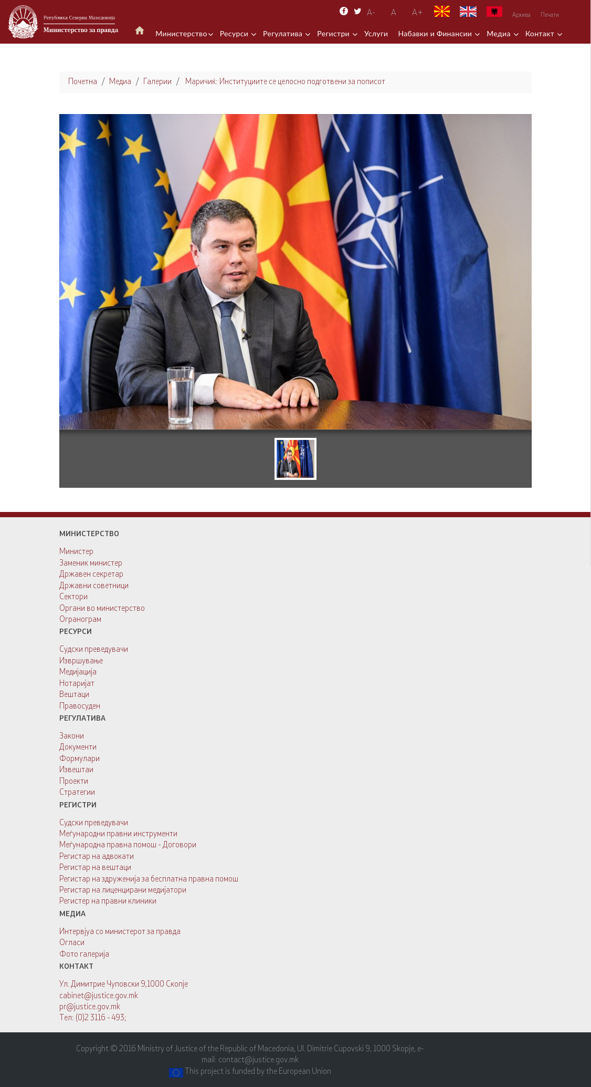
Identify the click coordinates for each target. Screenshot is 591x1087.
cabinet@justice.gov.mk (98, 996)
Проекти (73, 782)
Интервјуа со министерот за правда (120, 932)
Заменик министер (90, 564)
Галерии (157, 82)
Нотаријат (76, 684)
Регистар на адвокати (96, 857)
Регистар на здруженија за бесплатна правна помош (148, 880)
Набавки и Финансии (436, 33)
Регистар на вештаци (95, 868)
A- (371, 13)
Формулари (79, 759)
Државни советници (94, 586)
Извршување (81, 661)
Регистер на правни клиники (107, 902)
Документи (78, 748)
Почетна (82, 82)
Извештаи (76, 770)
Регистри (334, 33)
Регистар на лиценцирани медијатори (122, 891)
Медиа (499, 33)
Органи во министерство (102, 609)
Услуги (376, 33)
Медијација (78, 672)
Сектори (73, 597)
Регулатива (283, 33)
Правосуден (79, 707)
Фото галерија (84, 955)
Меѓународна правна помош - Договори (127, 845)
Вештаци (74, 695)
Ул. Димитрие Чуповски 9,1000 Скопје (123, 985)
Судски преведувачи (93, 650)
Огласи (72, 943)
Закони (71, 737)
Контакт (540, 33)
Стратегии (77, 793)
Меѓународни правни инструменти (118, 834)
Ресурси (235, 33)
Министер (76, 552)
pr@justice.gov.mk (89, 1007)
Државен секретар (91, 575)
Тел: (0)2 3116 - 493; (92, 1018)
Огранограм (80, 620)
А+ (417, 13)
